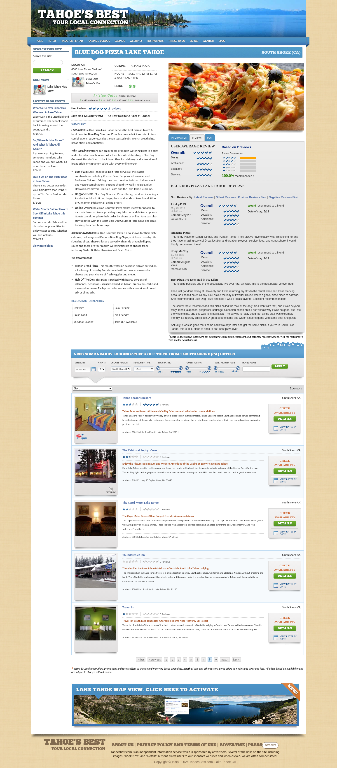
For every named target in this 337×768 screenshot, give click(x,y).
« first (140, 659)
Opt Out (270, 746)
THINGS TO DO (176, 40)
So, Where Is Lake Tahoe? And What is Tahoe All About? (48, 145)
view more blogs (43, 245)
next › (224, 659)
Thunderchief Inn (133, 555)
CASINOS (120, 40)
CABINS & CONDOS (99, 40)
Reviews (197, 138)
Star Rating (164, 362)
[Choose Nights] (101, 369)
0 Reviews (165, 457)
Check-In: (80, 362)
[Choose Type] (143, 369)
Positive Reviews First (252, 197)
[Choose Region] (121, 369)
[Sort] (92, 388)
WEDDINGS (136, 40)
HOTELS (52, 40)
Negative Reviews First (283, 197)
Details (285, 419)
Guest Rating (194, 362)
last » (236, 659)
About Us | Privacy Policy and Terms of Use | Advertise (178, 745)
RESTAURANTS (155, 40)
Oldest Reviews (226, 197)
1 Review (164, 404)
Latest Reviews (203, 197)
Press (255, 745)
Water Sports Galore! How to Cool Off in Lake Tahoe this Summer (50, 213)
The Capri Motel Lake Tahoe (140, 503)
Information (179, 137)
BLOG (222, 40)
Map (209, 137)
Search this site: (42, 56)
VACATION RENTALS (72, 40)
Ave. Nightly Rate (225, 362)
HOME (39, 40)
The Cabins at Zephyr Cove (139, 450)
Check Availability (284, 410)
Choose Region (119, 362)
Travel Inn (128, 607)
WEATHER (208, 40)
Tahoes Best (84, 20)
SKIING (194, 40)
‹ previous (155, 659)
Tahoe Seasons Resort (136, 398)
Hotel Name (249, 362)
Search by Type (141, 362)
